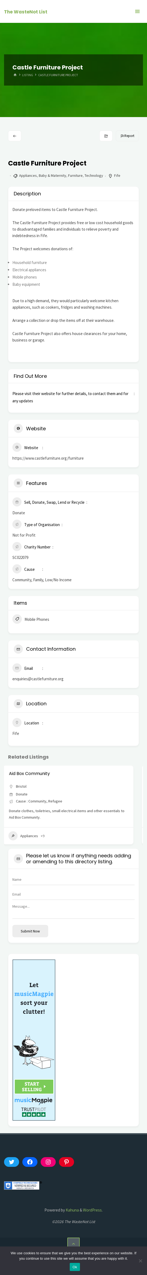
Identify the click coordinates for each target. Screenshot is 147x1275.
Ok (74, 1267)
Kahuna (72, 1210)
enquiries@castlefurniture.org (38, 678)
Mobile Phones (30, 620)
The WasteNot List (25, 12)
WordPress (92, 1210)
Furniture (75, 175)
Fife (117, 175)
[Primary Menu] (137, 11)
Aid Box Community (34, 773)
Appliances (28, 175)
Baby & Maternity (52, 175)
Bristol (26, 786)
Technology (94, 175)
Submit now (30, 931)
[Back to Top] (73, 1244)
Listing (27, 75)
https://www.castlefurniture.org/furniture (48, 458)
